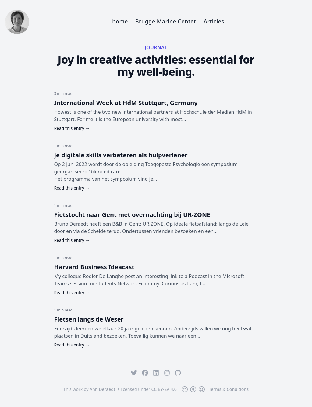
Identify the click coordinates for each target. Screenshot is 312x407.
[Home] (17, 22)
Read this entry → (72, 128)
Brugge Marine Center (165, 21)
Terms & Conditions (228, 389)
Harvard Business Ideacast (94, 267)
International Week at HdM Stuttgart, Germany (125, 103)
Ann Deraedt (102, 389)
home (120, 21)
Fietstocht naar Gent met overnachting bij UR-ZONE (132, 214)
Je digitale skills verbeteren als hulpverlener (120, 155)
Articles (214, 21)
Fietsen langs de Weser (88, 319)
